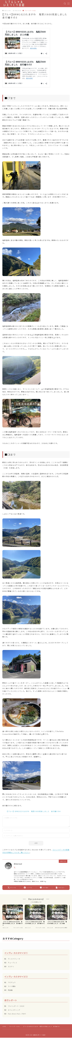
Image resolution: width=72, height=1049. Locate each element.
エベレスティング (12, 1010)
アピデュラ (10, 982)
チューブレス (10, 962)
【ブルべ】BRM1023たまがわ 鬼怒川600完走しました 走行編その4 (33, 811)
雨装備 (8, 990)
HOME (4, 1026)
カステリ (9, 966)
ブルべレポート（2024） (14, 1006)
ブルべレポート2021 (29, 10)
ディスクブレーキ (12, 959)
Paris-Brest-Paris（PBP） (15, 1014)
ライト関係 (10, 986)
